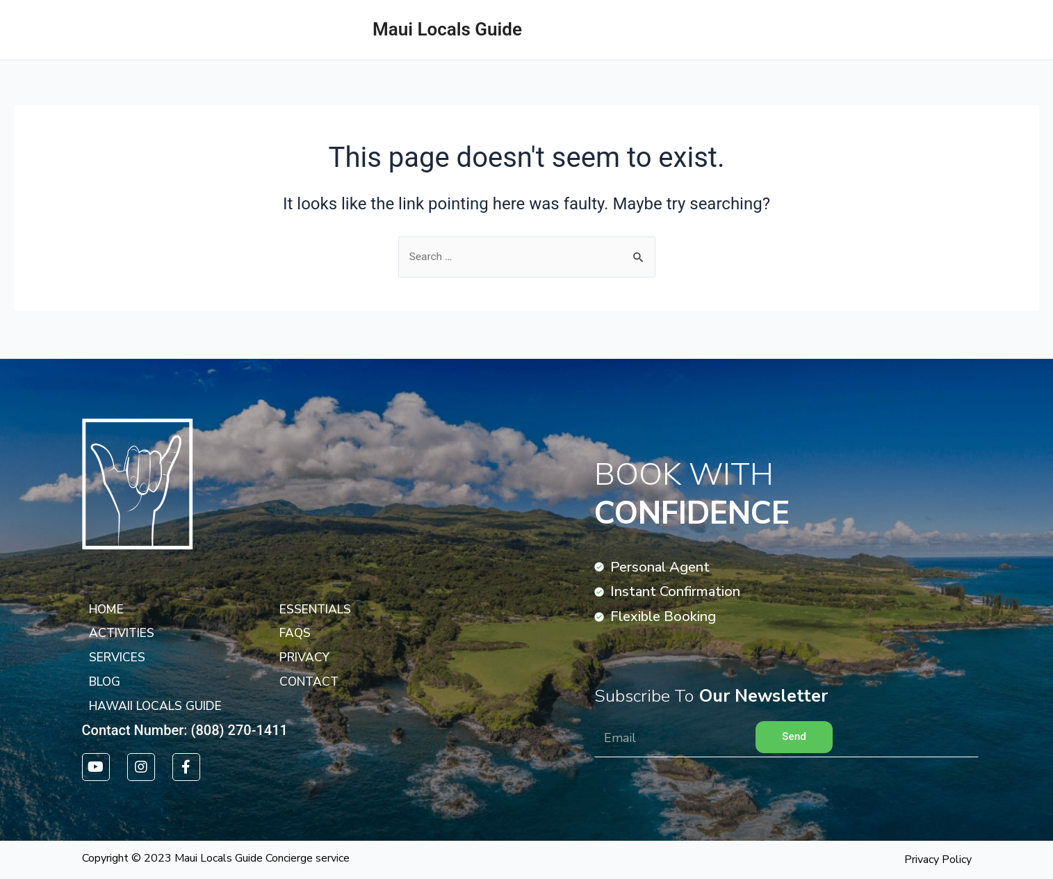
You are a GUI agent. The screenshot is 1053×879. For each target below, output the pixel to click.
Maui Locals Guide (447, 29)
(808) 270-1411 (239, 729)
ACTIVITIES (1000, 29)
